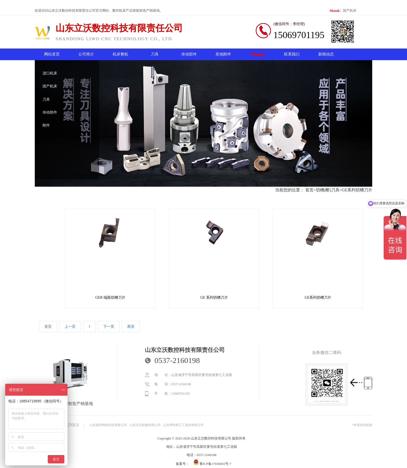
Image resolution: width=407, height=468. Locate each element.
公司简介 (86, 54)
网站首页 (52, 54)
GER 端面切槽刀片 (110, 297)
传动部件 (189, 54)
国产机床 (349, 10)
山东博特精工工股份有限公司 (183, 425)
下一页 (108, 327)
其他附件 (223, 54)
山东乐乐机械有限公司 (145, 425)
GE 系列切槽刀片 (214, 297)
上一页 (70, 327)
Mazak (335, 10)
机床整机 (120, 54)
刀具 (155, 54)
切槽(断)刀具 (328, 190)
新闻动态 (326, 54)
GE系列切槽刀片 (357, 190)
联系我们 (292, 54)
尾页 (130, 327)
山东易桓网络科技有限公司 (108, 425)
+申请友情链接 (362, 425)
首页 (309, 190)
